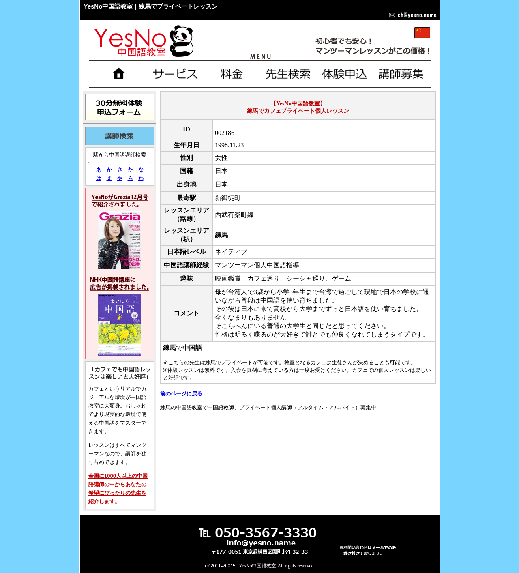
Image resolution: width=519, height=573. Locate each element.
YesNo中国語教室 (257, 566)
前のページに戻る (181, 394)
